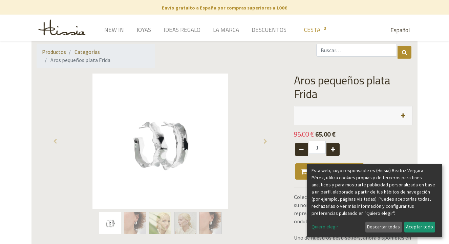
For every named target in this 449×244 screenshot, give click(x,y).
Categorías (87, 51)
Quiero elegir (325, 227)
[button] (55, 141)
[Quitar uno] (301, 149)
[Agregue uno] (333, 149)
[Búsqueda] (404, 52)
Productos (54, 51)
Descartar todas (383, 227)
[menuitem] (104, 30)
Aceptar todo (419, 227)
